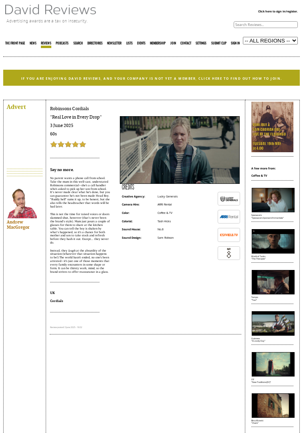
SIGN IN (235, 43)
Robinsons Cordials (69, 108)
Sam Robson (166, 238)
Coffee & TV (165, 213)
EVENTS (141, 43)
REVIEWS (46, 43)
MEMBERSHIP (158, 43)
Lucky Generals (168, 196)
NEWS (33, 43)
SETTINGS (201, 43)
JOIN (173, 43)
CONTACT (185, 43)
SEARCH (78, 43)
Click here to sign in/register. (278, 11)
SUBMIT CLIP (218, 43)
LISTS (129, 43)
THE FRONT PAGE (15, 43)
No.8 (161, 229)
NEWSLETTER (114, 43)
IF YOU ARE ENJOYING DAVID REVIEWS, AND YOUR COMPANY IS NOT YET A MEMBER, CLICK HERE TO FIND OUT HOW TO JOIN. (151, 79)
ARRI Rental (165, 204)
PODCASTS (62, 43)
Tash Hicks (164, 221)
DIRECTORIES (95, 43)
